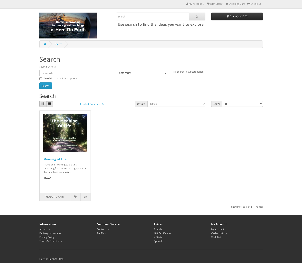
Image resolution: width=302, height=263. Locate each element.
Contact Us (103, 229)
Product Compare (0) (91, 104)
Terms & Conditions (50, 241)
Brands (158, 229)
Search (58, 44)
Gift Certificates (162, 233)
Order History (219, 233)
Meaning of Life (55, 159)
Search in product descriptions (58, 78)
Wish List (216, 237)
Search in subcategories (188, 71)
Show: (216, 103)
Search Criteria (47, 66)
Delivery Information (50, 233)
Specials (158, 241)
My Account (217, 229)
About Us (44, 229)
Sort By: (141, 103)
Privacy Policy (46, 237)
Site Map (101, 233)
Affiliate (158, 237)
